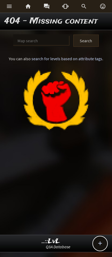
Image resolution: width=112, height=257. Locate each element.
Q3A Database (58, 246)
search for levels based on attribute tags (67, 58)
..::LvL (51, 241)
